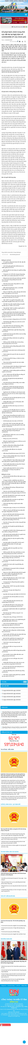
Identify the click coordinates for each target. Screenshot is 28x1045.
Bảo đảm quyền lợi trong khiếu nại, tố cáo (12, 567)
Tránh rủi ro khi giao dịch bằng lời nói (12, 609)
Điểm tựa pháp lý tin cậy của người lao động (13, 557)
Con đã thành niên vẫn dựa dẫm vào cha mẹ (13, 615)
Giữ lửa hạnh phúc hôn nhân (10, 440)
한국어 (15, 1)
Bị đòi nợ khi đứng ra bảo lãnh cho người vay (13, 357)
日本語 (11, 1)
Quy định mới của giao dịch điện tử (11, 613)
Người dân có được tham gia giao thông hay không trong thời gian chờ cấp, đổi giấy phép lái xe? (13, 407)
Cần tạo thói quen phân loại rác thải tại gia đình (14, 369)
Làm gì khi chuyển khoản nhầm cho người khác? (14, 627)
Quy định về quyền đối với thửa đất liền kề (13, 397)
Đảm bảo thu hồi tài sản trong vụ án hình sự (13, 424)
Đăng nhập (24, 1004)
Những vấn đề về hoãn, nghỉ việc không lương (14, 348)
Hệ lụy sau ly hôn (7, 457)
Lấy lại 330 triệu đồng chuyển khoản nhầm (13, 522)
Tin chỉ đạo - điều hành (7, 768)
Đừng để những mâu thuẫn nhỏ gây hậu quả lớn (14, 669)
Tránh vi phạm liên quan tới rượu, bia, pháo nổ (14, 373)
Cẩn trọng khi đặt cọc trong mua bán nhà (12, 665)
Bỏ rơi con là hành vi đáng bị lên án (11, 338)
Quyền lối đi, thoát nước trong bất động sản (13, 583)
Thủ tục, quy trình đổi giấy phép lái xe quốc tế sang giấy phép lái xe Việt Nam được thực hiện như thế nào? (13, 430)
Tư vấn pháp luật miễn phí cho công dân (12, 468)
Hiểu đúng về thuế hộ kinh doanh (11, 472)
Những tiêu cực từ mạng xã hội (10, 646)
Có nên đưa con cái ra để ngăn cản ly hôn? (13, 677)
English (7, 1)
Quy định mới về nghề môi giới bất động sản (13, 545)
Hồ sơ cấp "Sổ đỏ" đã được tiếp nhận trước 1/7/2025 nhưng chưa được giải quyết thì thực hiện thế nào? (13, 444)
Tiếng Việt (21, 1)
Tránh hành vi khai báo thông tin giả (11, 661)
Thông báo (4, 726)
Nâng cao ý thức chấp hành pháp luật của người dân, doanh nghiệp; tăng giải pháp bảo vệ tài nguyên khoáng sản (13, 593)
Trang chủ (3, 1004)
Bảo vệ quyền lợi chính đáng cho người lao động (14, 289)
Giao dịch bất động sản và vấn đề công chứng (13, 689)
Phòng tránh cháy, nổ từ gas (9, 636)
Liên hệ (18, 1004)
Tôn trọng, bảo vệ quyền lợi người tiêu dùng (13, 579)
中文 (26, 1)
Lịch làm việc (5, 705)
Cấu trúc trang (11, 1004)
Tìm (25, 700)
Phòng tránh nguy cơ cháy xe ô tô (11, 526)
